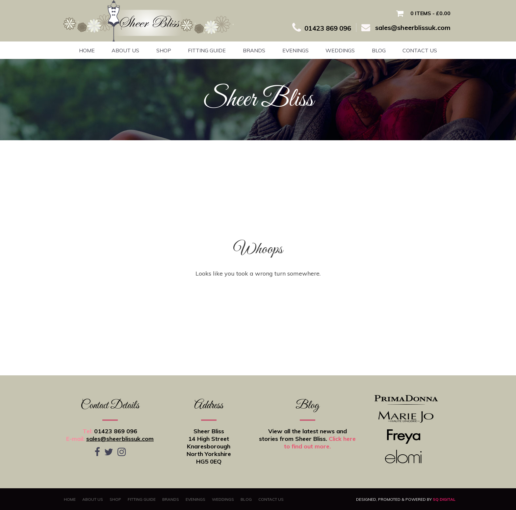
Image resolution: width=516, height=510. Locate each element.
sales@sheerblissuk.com (120, 439)
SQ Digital (444, 499)
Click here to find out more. (320, 442)
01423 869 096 (115, 431)
